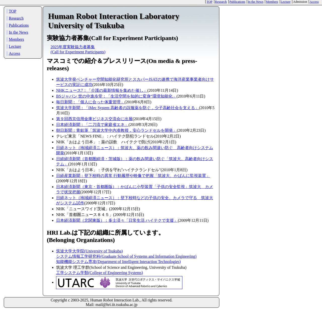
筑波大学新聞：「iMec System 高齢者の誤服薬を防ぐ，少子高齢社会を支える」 (127, 108)
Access (314, 2)
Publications (237, 2)
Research (221, 2)
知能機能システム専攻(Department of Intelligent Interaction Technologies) (118, 261)
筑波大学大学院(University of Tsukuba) (89, 251)
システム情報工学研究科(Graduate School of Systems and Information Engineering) (126, 256)
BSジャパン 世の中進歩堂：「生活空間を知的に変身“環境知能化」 (116, 96)
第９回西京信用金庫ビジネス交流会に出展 (94, 119)
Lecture (286, 2)
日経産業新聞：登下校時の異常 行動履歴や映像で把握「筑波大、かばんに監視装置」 (133, 175)
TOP (209, 2)
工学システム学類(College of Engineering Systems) (99, 273)
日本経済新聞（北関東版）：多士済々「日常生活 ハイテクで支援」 (117, 220)
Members (272, 2)
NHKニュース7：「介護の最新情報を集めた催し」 (101, 90)
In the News (255, 2)
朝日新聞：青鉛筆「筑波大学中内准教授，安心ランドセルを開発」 (116, 130)
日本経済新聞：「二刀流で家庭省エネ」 (92, 124)
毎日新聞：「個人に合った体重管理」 (90, 102)
